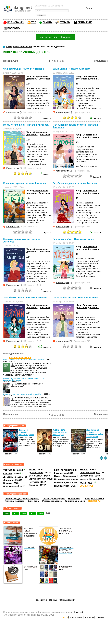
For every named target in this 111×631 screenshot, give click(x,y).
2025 (15, 513)
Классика (33, 485)
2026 (7, 513)
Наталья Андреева (26, 435)
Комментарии (13, 112)
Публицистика (61, 486)
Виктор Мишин (92, 437)
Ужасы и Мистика (89, 479)
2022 (41, 513)
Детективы (44, 79)
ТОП (33, 22)
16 (27, 84)
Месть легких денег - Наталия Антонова (25, 125)
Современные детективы (37, 77)
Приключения (10, 486)
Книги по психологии (65, 470)
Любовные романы (13, 477)
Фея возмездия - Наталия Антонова (23, 69)
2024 (24, 513)
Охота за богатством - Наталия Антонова (76, 297)
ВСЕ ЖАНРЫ (86, 486)
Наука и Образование (65, 476)
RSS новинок (76, 617)
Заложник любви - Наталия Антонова (74, 239)
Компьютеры (61, 473)
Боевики (7, 483)
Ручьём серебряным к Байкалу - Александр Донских (23, 359)
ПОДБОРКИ (13, 28)
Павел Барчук (58, 435)
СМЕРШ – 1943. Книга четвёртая (59, 431)
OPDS (65, 617)
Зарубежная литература (41, 479)
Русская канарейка (52, 501)
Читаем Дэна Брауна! (54, 499)
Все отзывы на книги (20, 357)
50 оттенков (74, 499)
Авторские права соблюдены (55, 37)
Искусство (34, 482)
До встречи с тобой (94, 499)
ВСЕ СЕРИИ (94, 501)
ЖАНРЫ (47, 22)
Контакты (89, 617)
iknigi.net (78, 612)
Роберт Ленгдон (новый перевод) (22, 499)
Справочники (86, 476)
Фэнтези (7, 473)
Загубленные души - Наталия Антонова (75, 183)
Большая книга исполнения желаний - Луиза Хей (22, 394)
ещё (48, 513)
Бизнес (32, 469)
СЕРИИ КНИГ (84, 22)
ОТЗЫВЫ (65, 22)
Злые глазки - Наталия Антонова (71, 69)
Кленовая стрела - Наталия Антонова (24, 183)
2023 (32, 513)
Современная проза (90, 472)
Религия (84, 469)
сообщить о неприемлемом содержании (55, 600)
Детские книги (36, 472)
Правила (100, 617)
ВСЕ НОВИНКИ (15, 22)
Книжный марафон (14, 501)
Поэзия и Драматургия (65, 482)
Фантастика (9, 470)
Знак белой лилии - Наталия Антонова (25, 297)
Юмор (83, 483)
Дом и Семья (35, 476)
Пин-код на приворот (23, 431)
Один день (33, 501)
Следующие (101, 61)
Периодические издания (66, 479)
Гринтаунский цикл (75, 501)
